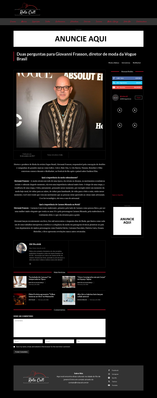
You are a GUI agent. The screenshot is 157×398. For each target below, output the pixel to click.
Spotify (114, 379)
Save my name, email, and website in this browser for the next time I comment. (43, 347)
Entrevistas (126, 63)
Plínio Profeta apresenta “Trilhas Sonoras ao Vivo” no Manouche (43, 295)
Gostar (138, 78)
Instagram (115, 375)
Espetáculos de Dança (36, 282)
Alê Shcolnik (35, 244)
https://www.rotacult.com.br (37, 248)
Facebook (115, 371)
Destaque (32, 300)
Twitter (114, 383)
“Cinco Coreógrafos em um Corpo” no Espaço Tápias (89, 278)
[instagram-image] (119, 110)
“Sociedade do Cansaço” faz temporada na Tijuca (41, 278)
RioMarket (137, 63)
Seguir (138, 83)
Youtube (115, 387)
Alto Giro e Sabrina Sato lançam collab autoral (90, 295)
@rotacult (124, 96)
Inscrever (137, 87)
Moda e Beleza (113, 63)
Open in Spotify (117, 195)
